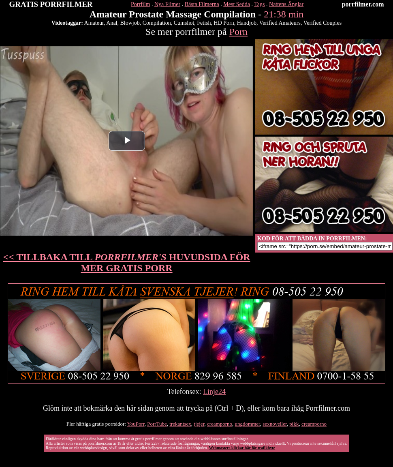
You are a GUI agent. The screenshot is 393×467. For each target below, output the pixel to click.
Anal (111, 23)
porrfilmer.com (363, 4)
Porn (238, 31)
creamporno (219, 424)
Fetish (204, 23)
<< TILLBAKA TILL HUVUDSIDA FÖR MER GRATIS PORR (126, 262)
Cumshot (184, 23)
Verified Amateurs (280, 23)
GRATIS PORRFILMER (51, 4)
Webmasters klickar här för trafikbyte (242, 448)
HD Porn (224, 23)
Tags (259, 4)
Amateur (94, 23)
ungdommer (247, 424)
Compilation (157, 23)
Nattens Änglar (286, 4)
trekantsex (180, 424)
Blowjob (129, 23)
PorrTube (157, 424)
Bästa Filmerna (202, 4)
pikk (294, 424)
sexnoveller (274, 424)
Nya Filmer (167, 4)
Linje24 (214, 392)
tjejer (199, 424)
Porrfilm (140, 4)
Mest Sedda (236, 4)
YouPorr (136, 424)
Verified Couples (322, 23)
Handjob (246, 23)
